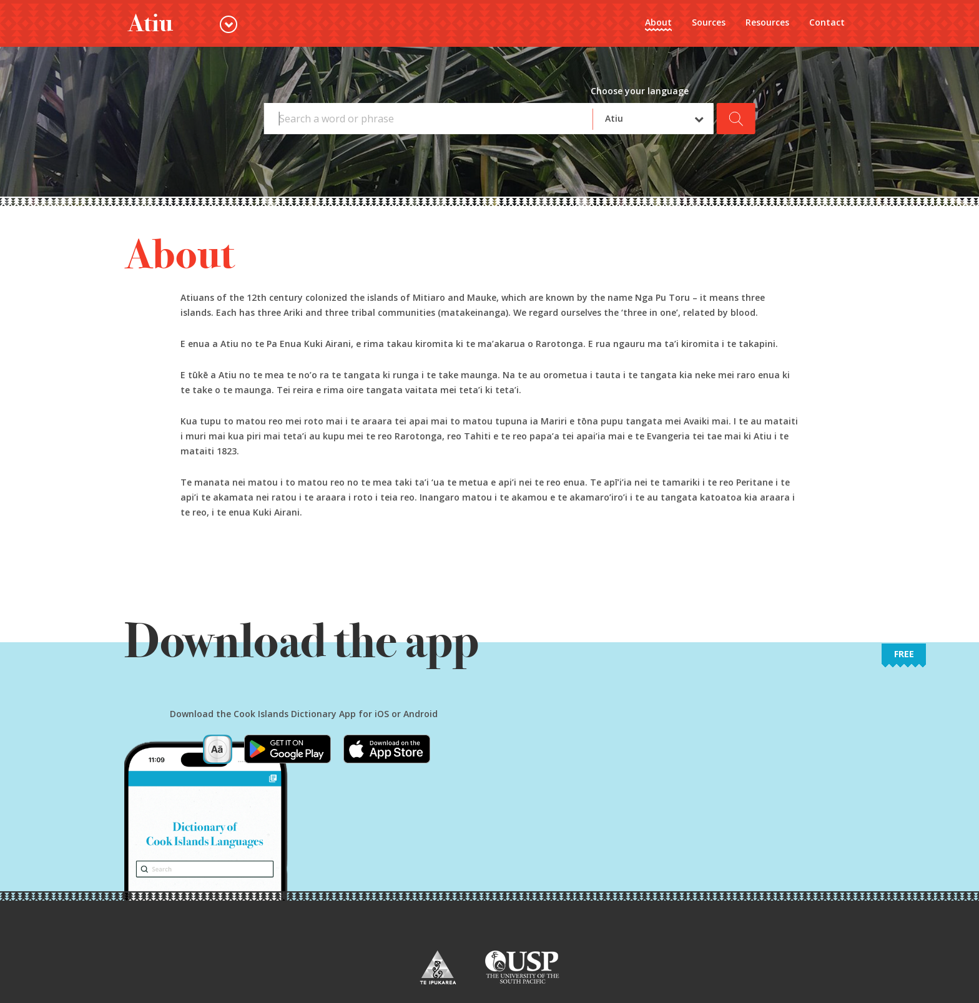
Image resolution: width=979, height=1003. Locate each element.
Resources (767, 22)
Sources (709, 22)
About (658, 22)
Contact (827, 22)
